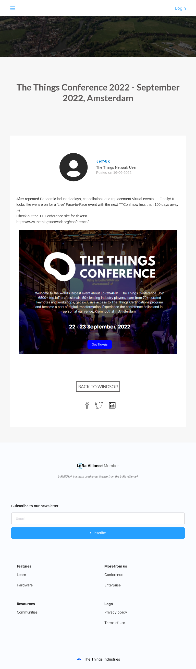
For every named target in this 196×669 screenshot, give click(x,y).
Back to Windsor (98, 386)
